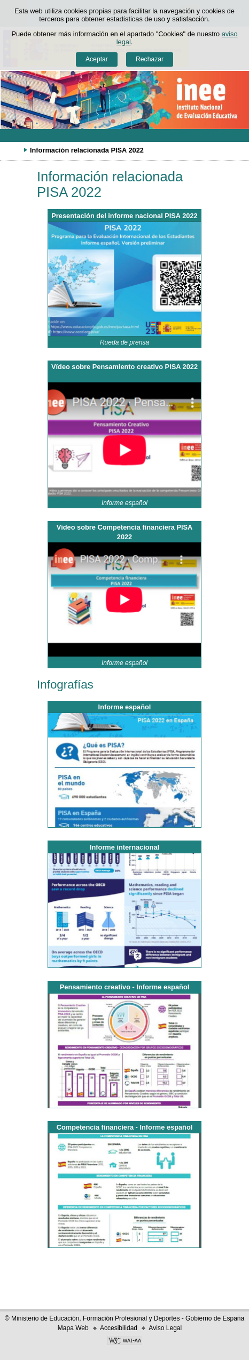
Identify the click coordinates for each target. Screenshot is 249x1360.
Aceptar (96, 59)
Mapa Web (73, 1328)
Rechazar (150, 59)
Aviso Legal (165, 1328)
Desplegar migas (13, 150)
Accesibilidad (118, 1328)
